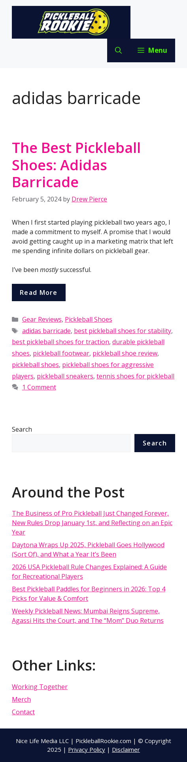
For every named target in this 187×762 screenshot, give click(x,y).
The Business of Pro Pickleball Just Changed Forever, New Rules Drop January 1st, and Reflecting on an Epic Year (92, 523)
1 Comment (39, 387)
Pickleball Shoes (88, 319)
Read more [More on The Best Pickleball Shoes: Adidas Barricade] (39, 292)
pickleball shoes (35, 364)
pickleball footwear (61, 353)
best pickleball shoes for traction (60, 341)
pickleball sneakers (65, 376)
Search (22, 429)
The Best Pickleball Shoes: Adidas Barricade (76, 164)
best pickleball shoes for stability (122, 330)
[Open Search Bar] (118, 50)
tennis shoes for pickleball (135, 376)
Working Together (40, 686)
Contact (23, 712)
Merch (21, 699)
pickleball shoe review (125, 353)
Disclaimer (126, 749)
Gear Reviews (42, 319)
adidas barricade (46, 330)
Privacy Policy (86, 749)
